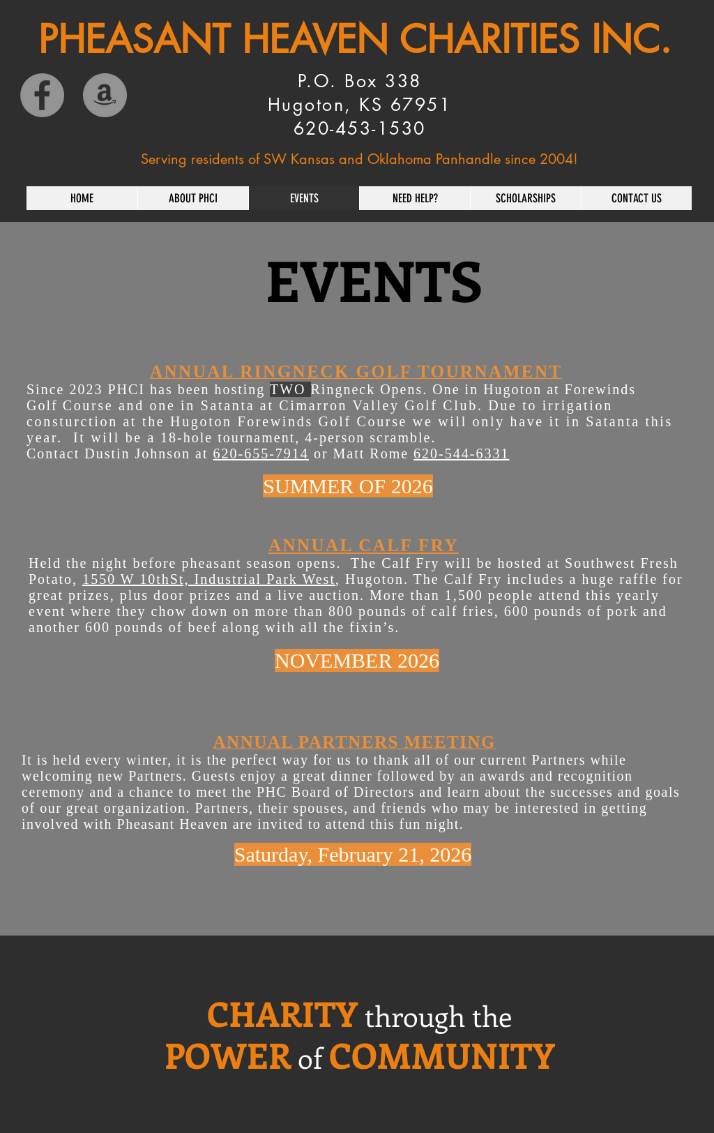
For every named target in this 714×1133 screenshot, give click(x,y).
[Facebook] (42, 95)
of (310, 1057)
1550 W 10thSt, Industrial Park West (208, 579)
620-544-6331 (461, 453)
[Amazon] (105, 95)
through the (438, 1015)
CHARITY (282, 1013)
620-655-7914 (261, 453)
